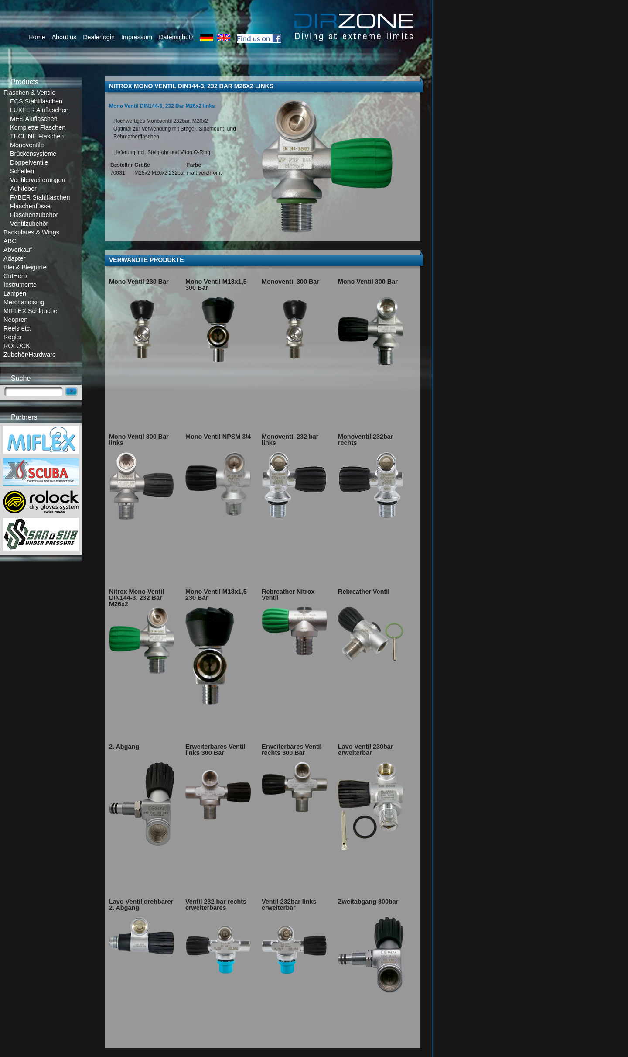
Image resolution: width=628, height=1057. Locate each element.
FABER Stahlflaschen (40, 197)
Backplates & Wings (31, 232)
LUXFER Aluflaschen (39, 110)
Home (36, 37)
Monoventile (27, 144)
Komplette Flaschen (37, 127)
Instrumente (20, 284)
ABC (10, 241)
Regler (12, 337)
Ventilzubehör (29, 223)
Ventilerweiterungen (37, 179)
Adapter (14, 258)
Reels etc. (17, 328)
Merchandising (23, 302)
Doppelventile (29, 162)
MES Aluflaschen (34, 118)
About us (63, 37)
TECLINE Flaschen (37, 136)
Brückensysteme (33, 153)
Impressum (136, 37)
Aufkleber (23, 188)
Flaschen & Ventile (29, 92)
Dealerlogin (99, 37)
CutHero (15, 275)
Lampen (14, 293)
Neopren (15, 319)
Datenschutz (176, 37)
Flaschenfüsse (30, 206)
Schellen (22, 171)
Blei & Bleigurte (24, 267)
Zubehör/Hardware (29, 354)
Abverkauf (17, 249)
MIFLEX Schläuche (30, 310)
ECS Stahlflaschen (36, 101)
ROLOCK (16, 345)
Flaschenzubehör (34, 214)
